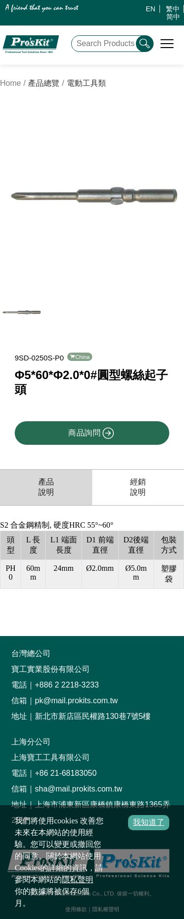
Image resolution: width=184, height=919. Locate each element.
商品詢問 (91, 425)
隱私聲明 (77, 879)
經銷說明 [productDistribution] (138, 479)
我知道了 (148, 822)
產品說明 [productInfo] (46, 479)
